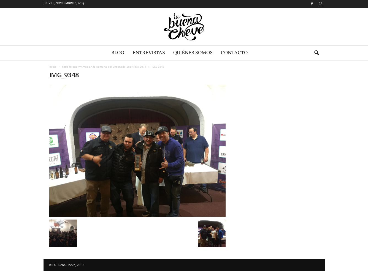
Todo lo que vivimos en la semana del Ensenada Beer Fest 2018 (104, 67)
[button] (316, 53)
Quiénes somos (193, 53)
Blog (117, 53)
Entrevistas (148, 53)
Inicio (52, 67)
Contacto (234, 53)
